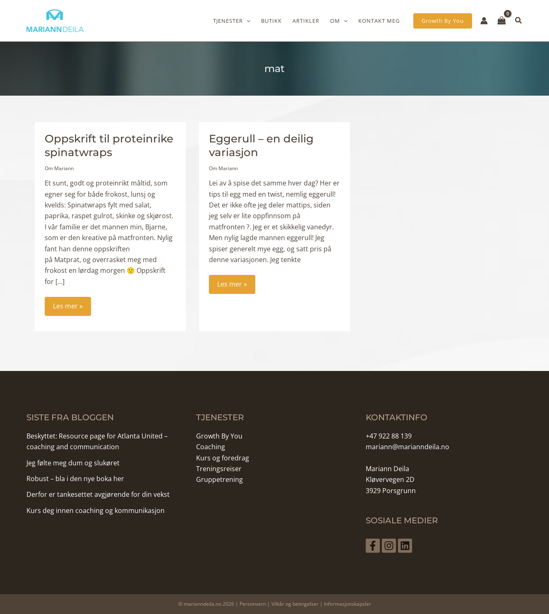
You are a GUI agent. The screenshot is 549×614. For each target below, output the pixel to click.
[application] (246, 20)
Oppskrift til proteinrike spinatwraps (109, 145)
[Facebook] (373, 545)
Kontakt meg (379, 20)
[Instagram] (392, 545)
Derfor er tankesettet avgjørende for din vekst (98, 493)
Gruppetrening (219, 479)
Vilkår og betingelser (295, 603)
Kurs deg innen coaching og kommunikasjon (95, 509)
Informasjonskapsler (347, 603)
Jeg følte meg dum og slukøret (73, 462)
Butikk (271, 20)
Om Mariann (59, 167)
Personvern (253, 603)
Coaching (210, 445)
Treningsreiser (219, 467)
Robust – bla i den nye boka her (75, 477)
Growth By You (219, 435)
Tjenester (231, 20)
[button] (442, 21)
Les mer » (72, 308)
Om (339, 20)
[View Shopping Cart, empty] (501, 20)
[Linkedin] (411, 545)
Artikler (305, 20)
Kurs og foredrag (222, 457)
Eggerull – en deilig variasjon (261, 145)
